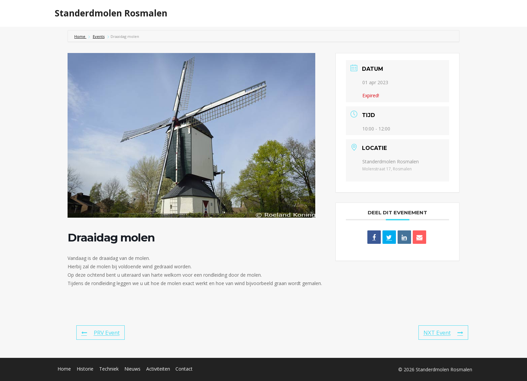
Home (257, 13)
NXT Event (443, 332)
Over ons (419, 13)
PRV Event (100, 332)
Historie (284, 13)
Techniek (316, 13)
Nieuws (388, 13)
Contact (184, 369)
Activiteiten (353, 13)
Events (99, 36)
